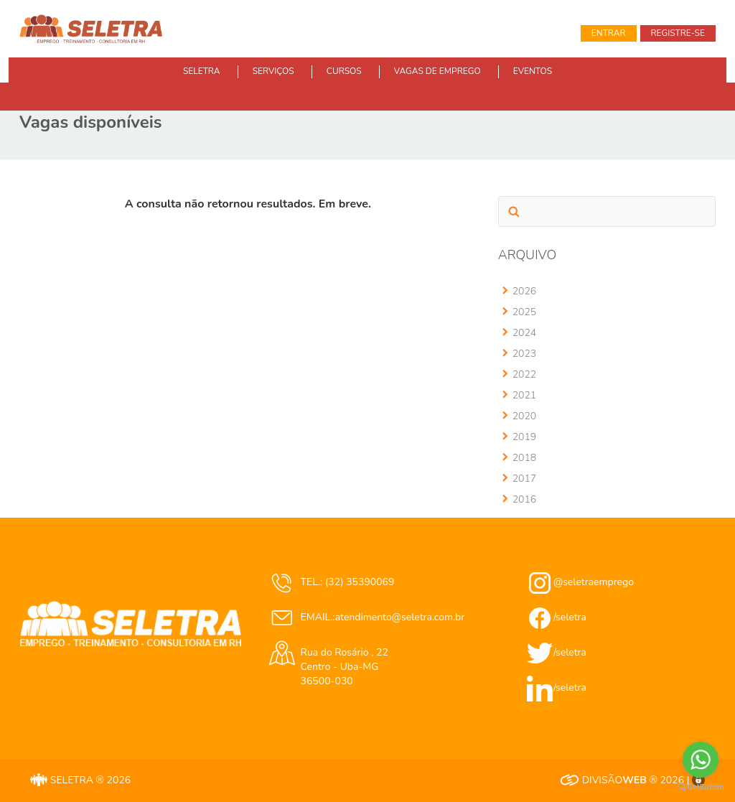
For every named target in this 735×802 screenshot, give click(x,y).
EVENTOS (532, 71)
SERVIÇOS (273, 71)
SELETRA (201, 71)
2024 (524, 333)
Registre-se (678, 33)
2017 (524, 478)
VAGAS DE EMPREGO (437, 71)
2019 (524, 437)
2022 (524, 374)
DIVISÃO (603, 780)
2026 (524, 291)
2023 (524, 353)
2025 (524, 312)
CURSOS (344, 71)
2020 (524, 416)
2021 (524, 395)
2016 (524, 499)
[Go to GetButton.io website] (701, 787)
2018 (524, 458)
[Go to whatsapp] (700, 760)
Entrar (608, 33)
